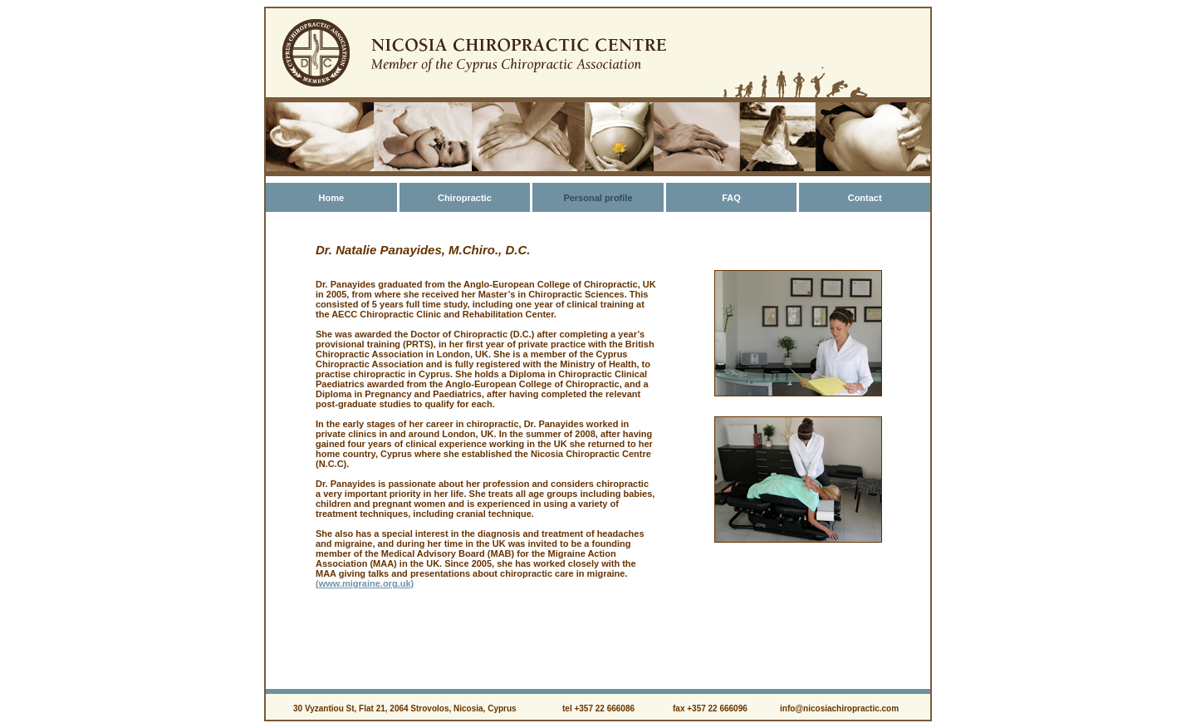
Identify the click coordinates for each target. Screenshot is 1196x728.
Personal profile (597, 198)
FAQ (731, 198)
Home (331, 198)
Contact (865, 198)
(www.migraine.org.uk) (365, 583)
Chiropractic (465, 198)
